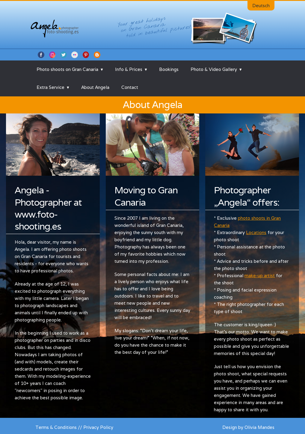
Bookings (169, 69)
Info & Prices (128, 69)
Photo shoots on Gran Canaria (67, 69)
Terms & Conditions (56, 427)
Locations (256, 232)
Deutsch (261, 5)
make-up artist (259, 275)
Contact (129, 87)
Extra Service (50, 87)
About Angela (95, 87)
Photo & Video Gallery (214, 69)
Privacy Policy (98, 427)
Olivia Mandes (259, 427)
